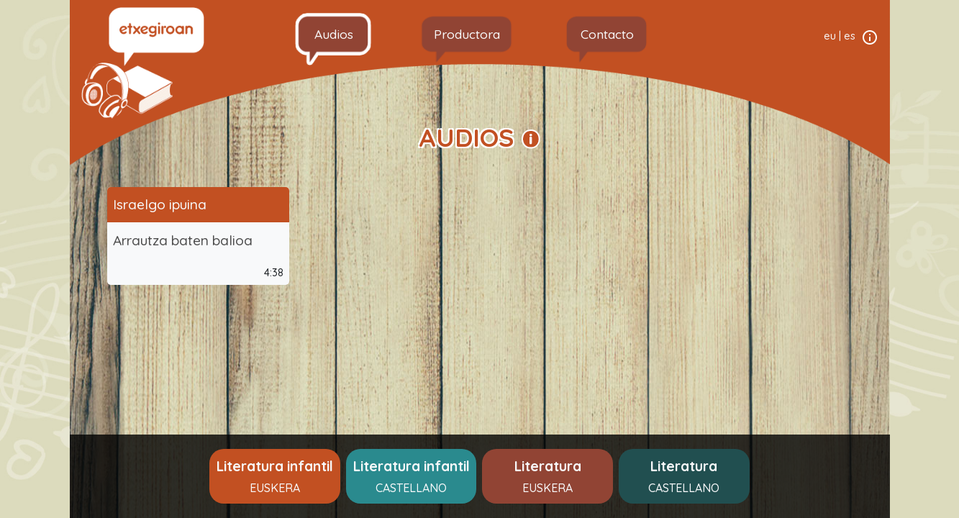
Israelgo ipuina (159, 204)
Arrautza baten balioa (183, 240)
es (849, 35)
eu (830, 35)
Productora (467, 34)
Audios (333, 34)
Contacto (607, 34)
